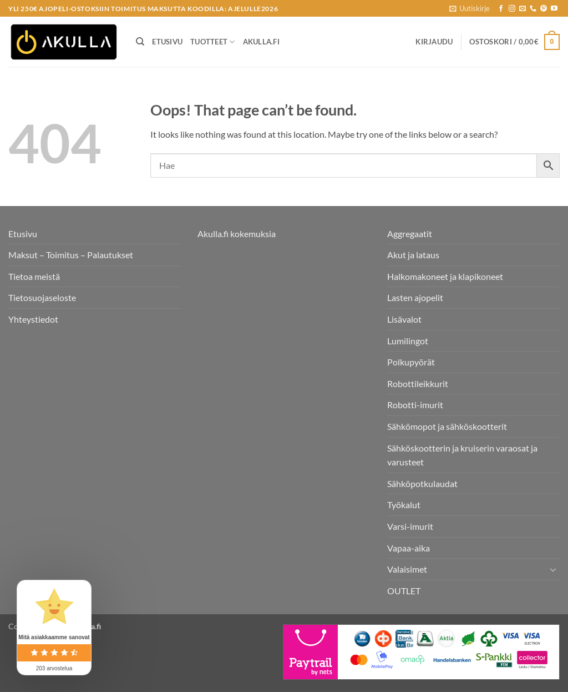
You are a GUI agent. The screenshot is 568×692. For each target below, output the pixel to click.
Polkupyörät (411, 362)
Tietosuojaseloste (42, 297)
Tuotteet (212, 42)
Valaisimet (407, 569)
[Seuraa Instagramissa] (512, 9)
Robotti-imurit (415, 404)
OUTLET (403, 590)
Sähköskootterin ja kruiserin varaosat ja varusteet (462, 455)
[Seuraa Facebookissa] (501, 9)
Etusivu (167, 41)
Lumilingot (407, 340)
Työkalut (403, 504)
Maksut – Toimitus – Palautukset (70, 254)
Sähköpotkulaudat (422, 483)
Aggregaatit (409, 233)
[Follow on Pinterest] (543, 9)
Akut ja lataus (413, 254)
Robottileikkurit (417, 383)
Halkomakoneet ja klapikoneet (445, 276)
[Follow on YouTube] (554, 9)
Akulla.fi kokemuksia (236, 233)
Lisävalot (404, 319)
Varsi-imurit (410, 526)
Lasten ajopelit (415, 297)
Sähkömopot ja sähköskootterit (447, 426)
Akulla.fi (261, 41)
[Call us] (533, 9)
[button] (469, 8)
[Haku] (140, 41)
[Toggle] (553, 569)
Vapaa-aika (408, 548)
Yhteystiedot (33, 319)
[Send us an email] (522, 9)
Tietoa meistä (34, 276)
